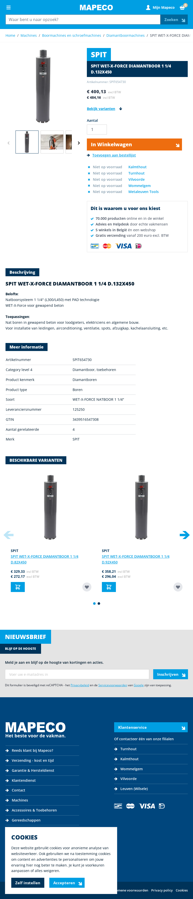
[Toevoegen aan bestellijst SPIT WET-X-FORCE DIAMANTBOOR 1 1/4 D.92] (177, 587)
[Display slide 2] (99, 603)
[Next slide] (185, 535)
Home (10, 35)
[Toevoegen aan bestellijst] (111, 155)
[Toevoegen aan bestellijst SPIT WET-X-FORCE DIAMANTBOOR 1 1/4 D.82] (86, 587)
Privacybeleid (80, 685)
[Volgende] (79, 143)
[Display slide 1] (94, 603)
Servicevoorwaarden (112, 685)
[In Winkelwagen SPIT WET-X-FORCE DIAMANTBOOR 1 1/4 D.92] (109, 587)
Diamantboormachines (125, 35)
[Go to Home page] (96, 7)
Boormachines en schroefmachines (71, 35)
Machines (29, 35)
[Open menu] (9, 7)
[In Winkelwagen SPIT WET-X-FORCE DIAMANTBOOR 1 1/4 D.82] (18, 587)
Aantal (92, 120)
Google (139, 685)
